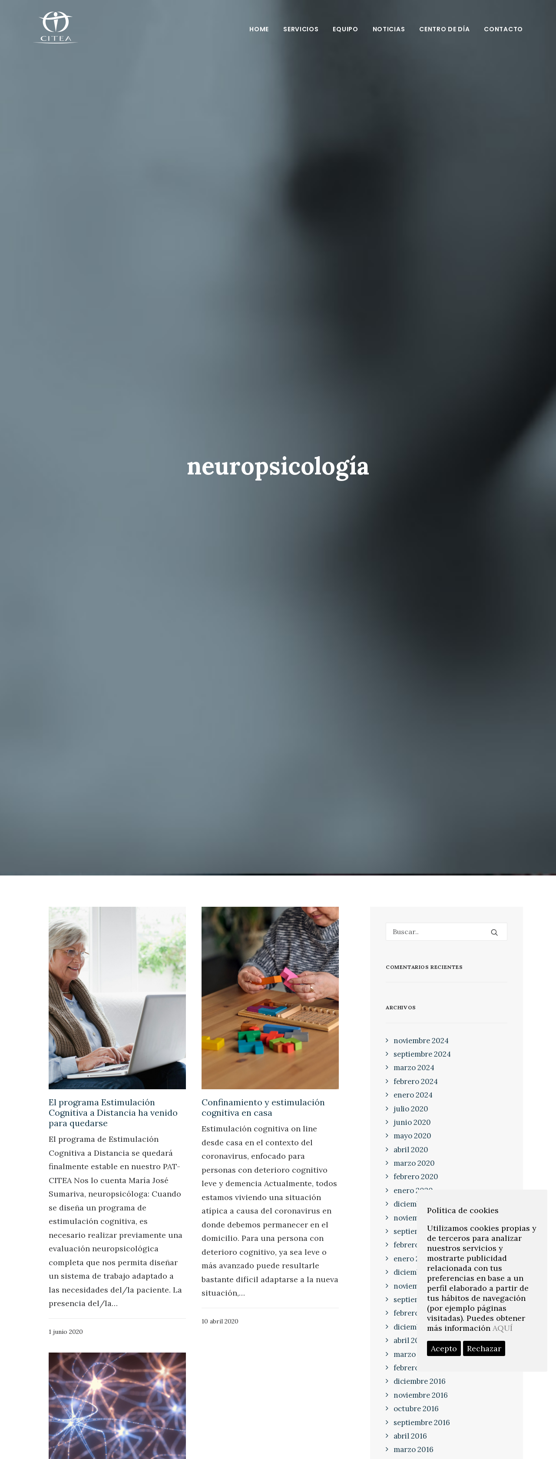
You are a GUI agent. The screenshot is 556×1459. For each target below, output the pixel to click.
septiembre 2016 (422, 1422)
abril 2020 (411, 1149)
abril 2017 (410, 1340)
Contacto (503, 29)
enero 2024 (413, 1095)
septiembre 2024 (422, 1054)
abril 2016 (410, 1436)
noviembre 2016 (421, 1395)
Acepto (444, 1348)
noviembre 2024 (421, 1040)
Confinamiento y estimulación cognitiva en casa (263, 1107)
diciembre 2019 (420, 1204)
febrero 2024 (416, 1081)
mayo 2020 (412, 1136)
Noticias (389, 29)
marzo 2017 (413, 1354)
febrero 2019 (415, 1245)
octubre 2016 (416, 1408)
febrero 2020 (416, 1176)
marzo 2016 (414, 1449)
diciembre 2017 (419, 1327)
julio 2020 (411, 1109)
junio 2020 (412, 1122)
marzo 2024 (414, 1067)
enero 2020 (413, 1190)
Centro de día (444, 29)
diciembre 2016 (420, 1381)
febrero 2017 (415, 1368)
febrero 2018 (415, 1313)
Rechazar (484, 1348)
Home (259, 29)
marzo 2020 (414, 1163)
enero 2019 (413, 1258)
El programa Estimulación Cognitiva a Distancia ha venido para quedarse (113, 1112)
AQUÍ (503, 1328)
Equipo (345, 29)
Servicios (300, 29)
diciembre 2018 (420, 1272)
